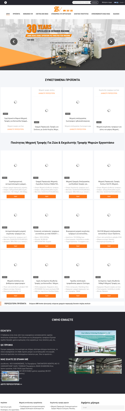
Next (111, 41)
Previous (14, 41)
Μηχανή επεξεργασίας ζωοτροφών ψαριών (79, 126)
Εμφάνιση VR (28, 14)
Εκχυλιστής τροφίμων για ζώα (109, 90)
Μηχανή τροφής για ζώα (16, 126)
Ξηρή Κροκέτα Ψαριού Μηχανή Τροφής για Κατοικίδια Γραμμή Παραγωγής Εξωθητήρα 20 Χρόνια (15, 119)
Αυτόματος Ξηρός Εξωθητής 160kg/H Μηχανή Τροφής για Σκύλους (109, 282)
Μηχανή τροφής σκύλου (47, 90)
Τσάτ (15, 196)
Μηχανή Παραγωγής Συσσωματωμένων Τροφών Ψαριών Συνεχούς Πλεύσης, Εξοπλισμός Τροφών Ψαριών (64, 408)
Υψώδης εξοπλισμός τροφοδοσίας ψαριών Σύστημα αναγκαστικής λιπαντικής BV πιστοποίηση (77, 282)
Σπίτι (8, 14)
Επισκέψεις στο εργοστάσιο (61, 14)
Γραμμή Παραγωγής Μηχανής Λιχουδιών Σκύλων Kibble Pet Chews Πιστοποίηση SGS (47, 183)
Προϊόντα (16, 14)
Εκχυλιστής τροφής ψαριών (59, 402)
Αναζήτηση (94, 2)
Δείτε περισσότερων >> (11, 384)
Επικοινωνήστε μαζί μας (101, 14)
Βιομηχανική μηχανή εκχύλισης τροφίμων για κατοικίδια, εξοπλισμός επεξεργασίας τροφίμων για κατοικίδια (78, 232)
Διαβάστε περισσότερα (15, 129)
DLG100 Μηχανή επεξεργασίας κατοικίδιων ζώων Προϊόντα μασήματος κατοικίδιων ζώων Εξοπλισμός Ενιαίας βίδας (108, 232)
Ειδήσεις (116, 14)
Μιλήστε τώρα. (107, 2)
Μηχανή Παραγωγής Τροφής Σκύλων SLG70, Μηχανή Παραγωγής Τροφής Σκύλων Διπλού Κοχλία (109, 183)
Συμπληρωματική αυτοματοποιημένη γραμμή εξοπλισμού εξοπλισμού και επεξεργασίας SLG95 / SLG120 (15, 183)
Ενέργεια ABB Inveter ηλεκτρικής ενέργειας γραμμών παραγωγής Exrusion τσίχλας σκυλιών (59, 303)
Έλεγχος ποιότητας (81, 14)
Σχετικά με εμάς (42, 14)
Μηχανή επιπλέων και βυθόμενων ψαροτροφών (15, 282)
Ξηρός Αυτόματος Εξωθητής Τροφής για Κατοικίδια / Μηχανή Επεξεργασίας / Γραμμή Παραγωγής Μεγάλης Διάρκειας (47, 282)
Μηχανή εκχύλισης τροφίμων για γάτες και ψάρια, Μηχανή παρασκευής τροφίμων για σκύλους (109, 128)
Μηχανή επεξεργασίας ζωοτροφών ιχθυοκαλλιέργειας (78, 119)
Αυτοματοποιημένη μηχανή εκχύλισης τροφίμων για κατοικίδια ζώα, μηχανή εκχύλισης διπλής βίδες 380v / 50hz (15, 232)
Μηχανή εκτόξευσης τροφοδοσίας (30, 402)
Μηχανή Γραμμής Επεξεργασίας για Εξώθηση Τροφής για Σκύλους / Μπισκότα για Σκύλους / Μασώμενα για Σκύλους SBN (78, 183)
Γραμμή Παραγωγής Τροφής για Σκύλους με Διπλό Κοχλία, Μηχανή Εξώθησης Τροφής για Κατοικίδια (47, 128)
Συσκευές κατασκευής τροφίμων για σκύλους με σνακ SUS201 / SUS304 (46, 232)
